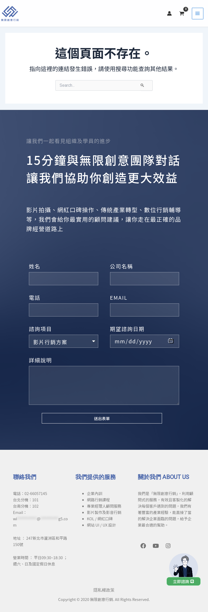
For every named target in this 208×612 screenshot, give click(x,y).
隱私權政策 (104, 590)
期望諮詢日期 (127, 329)
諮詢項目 (40, 329)
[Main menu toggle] (198, 13)
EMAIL (119, 297)
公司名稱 (121, 266)
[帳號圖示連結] (171, 13)
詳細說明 (40, 360)
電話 (34, 297)
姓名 (34, 266)
